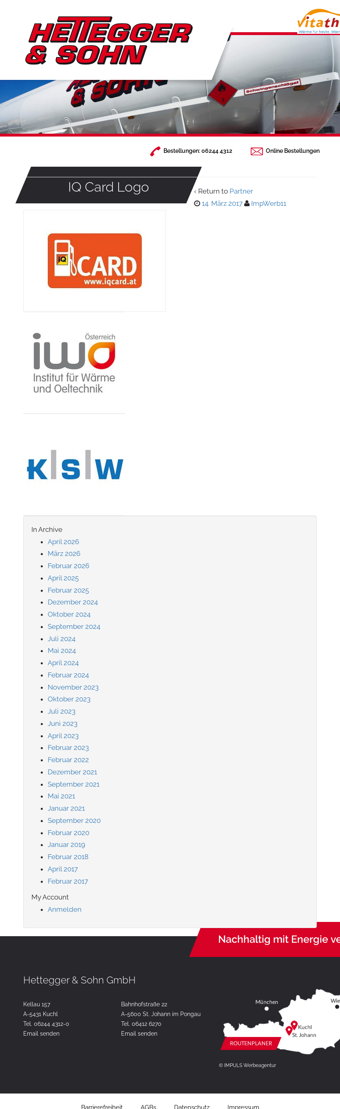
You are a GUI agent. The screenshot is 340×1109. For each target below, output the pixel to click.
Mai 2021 (61, 796)
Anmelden (65, 909)
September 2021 (73, 784)
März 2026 (64, 553)
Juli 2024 (61, 639)
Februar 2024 (68, 675)
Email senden (41, 1033)
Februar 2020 (68, 833)
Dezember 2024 (73, 602)
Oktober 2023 (69, 699)
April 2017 (63, 869)
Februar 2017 (68, 881)
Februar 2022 (68, 760)
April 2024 (63, 663)
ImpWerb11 (268, 203)
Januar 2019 (66, 844)
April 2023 (63, 736)
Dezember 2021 (72, 772)
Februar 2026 (68, 566)
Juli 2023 (61, 711)
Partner (241, 191)
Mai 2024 (62, 650)
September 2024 (74, 626)
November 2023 (73, 687)
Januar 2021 (66, 808)
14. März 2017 (222, 203)
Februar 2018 (68, 857)
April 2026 (63, 542)
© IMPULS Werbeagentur (247, 1065)
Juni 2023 (62, 723)
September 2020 (74, 820)
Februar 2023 (68, 747)
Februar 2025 (68, 590)
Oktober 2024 (69, 614)
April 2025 (63, 578)
